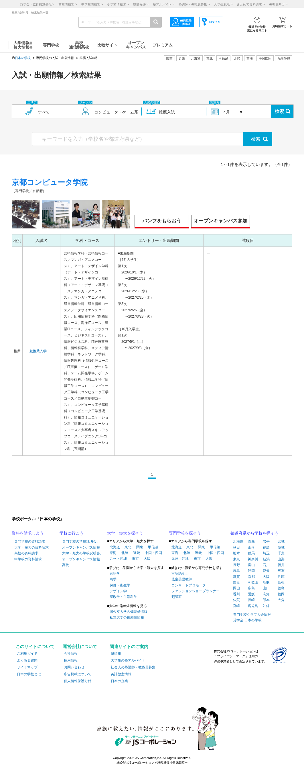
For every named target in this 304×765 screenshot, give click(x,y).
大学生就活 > (223, 4)
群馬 (251, 553)
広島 (251, 588)
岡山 (236, 588)
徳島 (281, 588)
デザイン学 (118, 591)
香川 (236, 594)
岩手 (266, 541)
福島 (266, 547)
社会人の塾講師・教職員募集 (133, 667)
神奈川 (253, 559)
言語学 (115, 574)
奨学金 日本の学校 (247, 620)
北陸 (124, 553)
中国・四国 (153, 553)
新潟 (266, 559)
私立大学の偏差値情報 (127, 617)
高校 (65, 565)
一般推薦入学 (36, 351)
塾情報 (116, 653)
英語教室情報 (121, 674)
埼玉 (266, 553)
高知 (266, 594)
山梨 (281, 559)
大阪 (147, 559)
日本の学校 (23, 58)
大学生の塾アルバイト (128, 660)
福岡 (281, 594)
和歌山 (253, 582)
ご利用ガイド (27, 653)
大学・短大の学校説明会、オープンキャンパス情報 (82, 556)
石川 (266, 565)
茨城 (281, 547)
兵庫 (281, 577)
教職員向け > (278, 4)
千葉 (281, 553)
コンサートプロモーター (190, 585)
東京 (135, 559)
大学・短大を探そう (125, 533)
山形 (251, 547)
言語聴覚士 (180, 574)
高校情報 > (67, 4)
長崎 (251, 600)
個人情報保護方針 (77, 681)
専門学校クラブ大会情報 (252, 615)
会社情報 (71, 653)
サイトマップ (27, 667)
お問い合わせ (74, 667)
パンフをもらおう (161, 221)
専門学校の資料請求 (29, 541)
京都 (251, 577)
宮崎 (236, 606)
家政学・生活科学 (123, 597)
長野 (236, 565)
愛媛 (251, 594)
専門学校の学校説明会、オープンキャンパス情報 (81, 544)
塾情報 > (140, 4)
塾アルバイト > (163, 4)
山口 (266, 588)
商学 (113, 579)
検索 (279, 111)
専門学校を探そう (185, 533)
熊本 (266, 600)
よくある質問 (27, 660)
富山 (251, 565)
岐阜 (236, 571)
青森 (251, 541)
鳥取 (266, 582)
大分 (281, 600)
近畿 (136, 553)
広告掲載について (77, 674)
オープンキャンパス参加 (220, 221)
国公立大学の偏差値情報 (128, 612)
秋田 (236, 547)
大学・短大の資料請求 (31, 547)
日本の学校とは (29, 674)
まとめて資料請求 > (250, 4)
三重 (281, 571)
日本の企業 (119, 681)
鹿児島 (253, 606)
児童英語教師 (181, 579)
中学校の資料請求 (28, 559)
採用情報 (71, 660)
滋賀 (236, 577)
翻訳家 (176, 597)
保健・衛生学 (120, 585)
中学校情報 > (92, 4)
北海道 (195, 58)
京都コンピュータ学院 (50, 182)
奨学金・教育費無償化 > (37, 4)
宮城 (281, 541)
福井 (281, 565)
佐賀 (236, 600)
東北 (128, 547)
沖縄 (266, 606)
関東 (139, 547)
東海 (113, 553)
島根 (281, 582)
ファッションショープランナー (195, 591)
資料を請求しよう (28, 533)
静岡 (251, 571)
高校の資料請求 (26, 553)
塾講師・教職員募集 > (194, 4)
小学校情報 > (118, 4)
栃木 (236, 553)
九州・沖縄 (118, 559)
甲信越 (153, 547)
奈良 (236, 582)
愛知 (266, 571)
